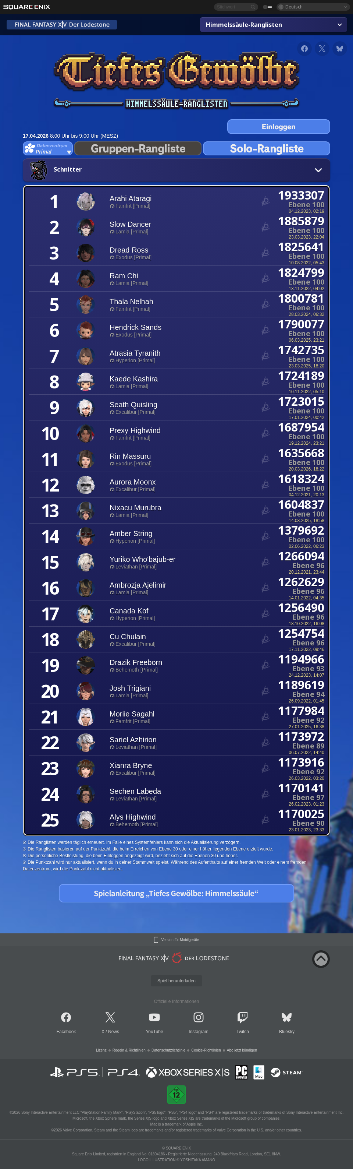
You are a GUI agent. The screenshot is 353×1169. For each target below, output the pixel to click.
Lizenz (101, 1050)
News (113, 1031)
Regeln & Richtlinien (129, 1050)
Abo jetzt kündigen (242, 1050)
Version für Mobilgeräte (180, 940)
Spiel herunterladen (176, 980)
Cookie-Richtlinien (206, 1050)
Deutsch (294, 7)
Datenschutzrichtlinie (168, 1050)
